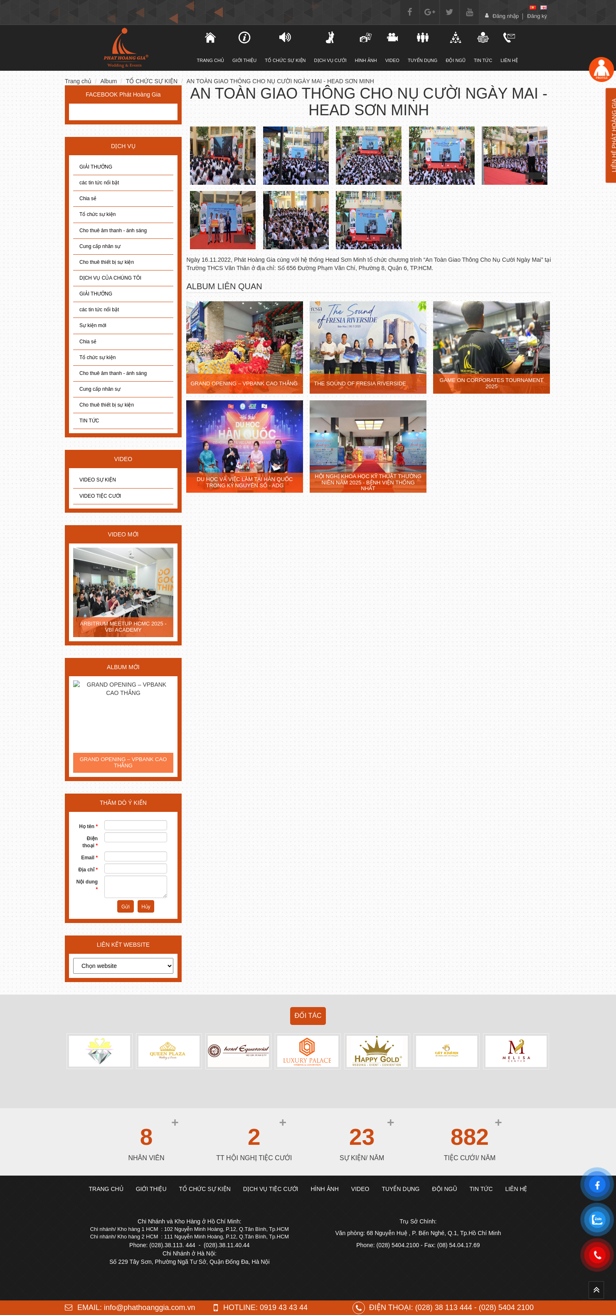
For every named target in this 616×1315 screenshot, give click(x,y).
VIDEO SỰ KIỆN (97, 480)
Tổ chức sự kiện (97, 214)
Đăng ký (537, 16)
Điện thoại (90, 842)
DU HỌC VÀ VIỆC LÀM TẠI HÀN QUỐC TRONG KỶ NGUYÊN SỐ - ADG (245, 482)
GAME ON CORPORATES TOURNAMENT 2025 (492, 383)
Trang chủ (78, 81)
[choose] (123, 966)
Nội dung (87, 885)
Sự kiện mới (92, 325)
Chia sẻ (87, 198)
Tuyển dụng (422, 47)
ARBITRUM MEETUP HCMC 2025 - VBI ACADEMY (123, 626)
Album (108, 81)
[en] (543, 7)
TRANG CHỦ (210, 47)
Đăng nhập (506, 16)
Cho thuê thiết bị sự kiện (106, 262)
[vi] (532, 7)
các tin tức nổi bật (99, 183)
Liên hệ (508, 47)
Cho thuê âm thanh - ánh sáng (113, 230)
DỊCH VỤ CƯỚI (330, 47)
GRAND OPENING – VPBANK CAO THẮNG (123, 762)
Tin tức (483, 47)
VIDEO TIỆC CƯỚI (100, 496)
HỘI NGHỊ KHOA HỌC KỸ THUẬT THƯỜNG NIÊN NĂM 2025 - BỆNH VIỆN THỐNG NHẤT (368, 482)
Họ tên (88, 826)
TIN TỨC (89, 421)
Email (89, 858)
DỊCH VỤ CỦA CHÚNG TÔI (110, 278)
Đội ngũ (456, 47)
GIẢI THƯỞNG (95, 167)
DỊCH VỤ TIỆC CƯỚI (270, 1189)
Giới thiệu (244, 47)
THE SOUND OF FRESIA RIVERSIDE (360, 383)
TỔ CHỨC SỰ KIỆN (285, 47)
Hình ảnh (366, 47)
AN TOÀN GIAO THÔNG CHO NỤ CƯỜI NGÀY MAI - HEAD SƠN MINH (280, 81)
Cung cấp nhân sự (100, 246)
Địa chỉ (88, 870)
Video (392, 47)
